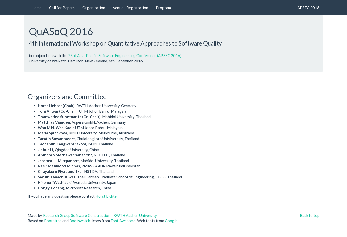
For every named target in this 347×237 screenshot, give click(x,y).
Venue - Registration (130, 7)
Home (36, 7)
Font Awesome (123, 220)
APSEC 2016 (308, 7)
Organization (93, 7)
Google (171, 220)
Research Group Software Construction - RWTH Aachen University (100, 215)
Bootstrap (53, 220)
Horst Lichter (106, 196)
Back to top (309, 215)
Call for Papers (62, 7)
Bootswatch (79, 220)
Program (163, 7)
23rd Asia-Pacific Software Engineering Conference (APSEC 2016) (124, 55)
